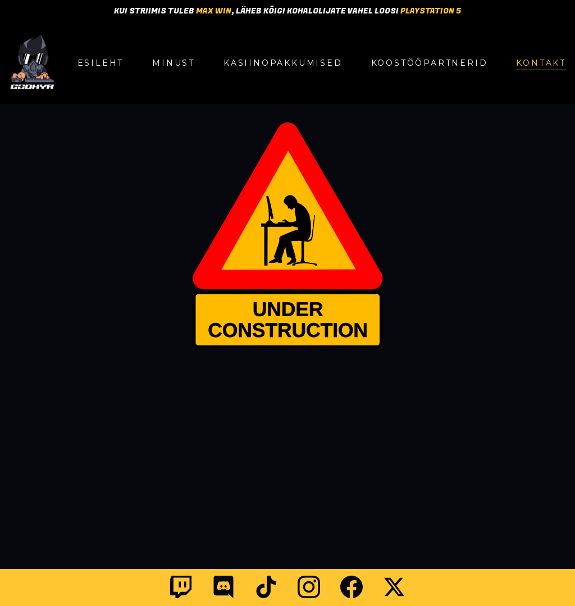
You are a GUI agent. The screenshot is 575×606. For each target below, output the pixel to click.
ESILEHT (100, 63)
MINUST (173, 63)
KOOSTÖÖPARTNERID (429, 63)
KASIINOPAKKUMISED (283, 63)
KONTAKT (541, 63)
